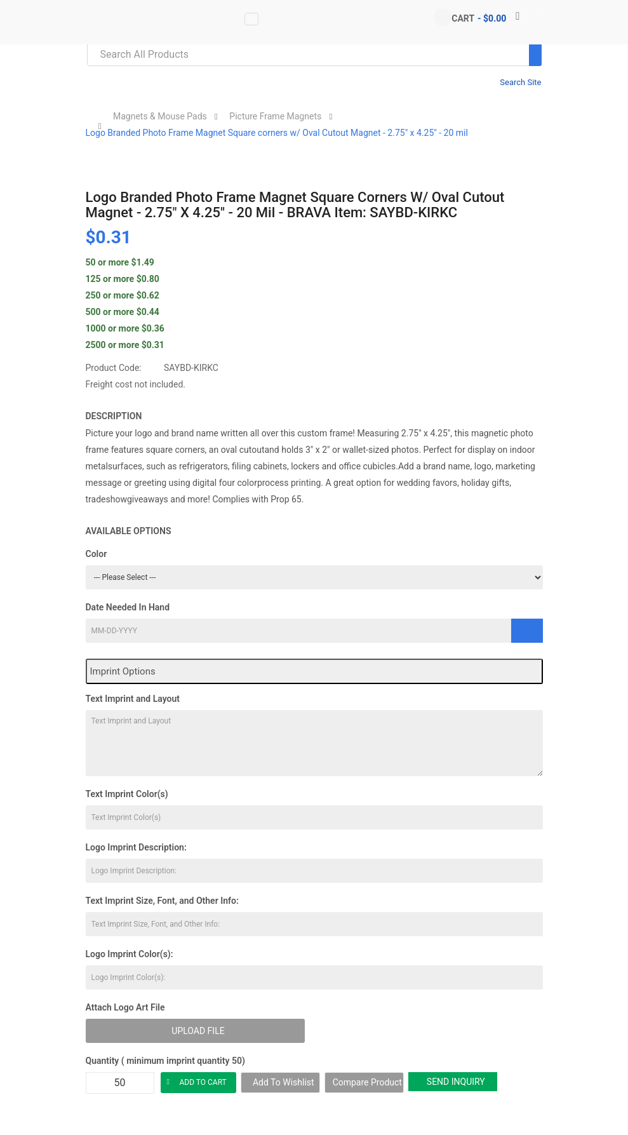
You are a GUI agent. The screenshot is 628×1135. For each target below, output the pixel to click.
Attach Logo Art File (125, 1007)
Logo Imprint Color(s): (129, 954)
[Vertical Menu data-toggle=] (251, 19)
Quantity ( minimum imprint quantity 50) (165, 1061)
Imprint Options (123, 671)
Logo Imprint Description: (136, 847)
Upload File (197, 1031)
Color (96, 554)
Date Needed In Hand (128, 607)
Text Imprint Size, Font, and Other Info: (162, 901)
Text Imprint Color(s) (127, 794)
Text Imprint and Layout (133, 699)
